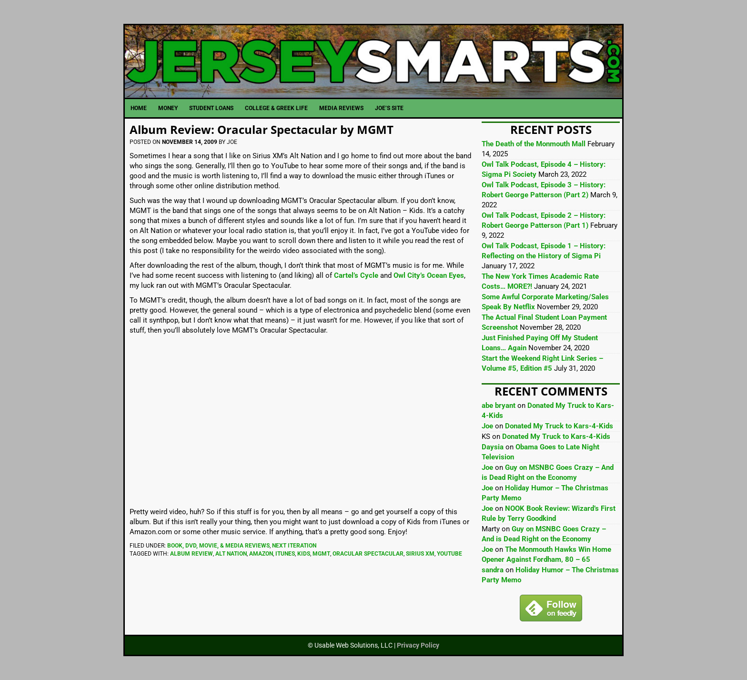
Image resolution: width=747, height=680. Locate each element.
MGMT (321, 553)
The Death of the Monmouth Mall (533, 144)
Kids (303, 553)
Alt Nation (231, 553)
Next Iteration (294, 545)
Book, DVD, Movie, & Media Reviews (218, 545)
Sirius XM (420, 553)
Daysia (493, 447)
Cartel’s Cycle (356, 275)
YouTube (449, 553)
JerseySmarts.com (373, 61)
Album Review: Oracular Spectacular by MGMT (262, 129)
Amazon (261, 553)
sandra (493, 570)
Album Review (191, 553)
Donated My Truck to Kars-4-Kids (559, 426)
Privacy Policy (418, 645)
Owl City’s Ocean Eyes (429, 275)
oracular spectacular (368, 553)
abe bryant (498, 405)
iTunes (285, 553)
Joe (487, 426)
